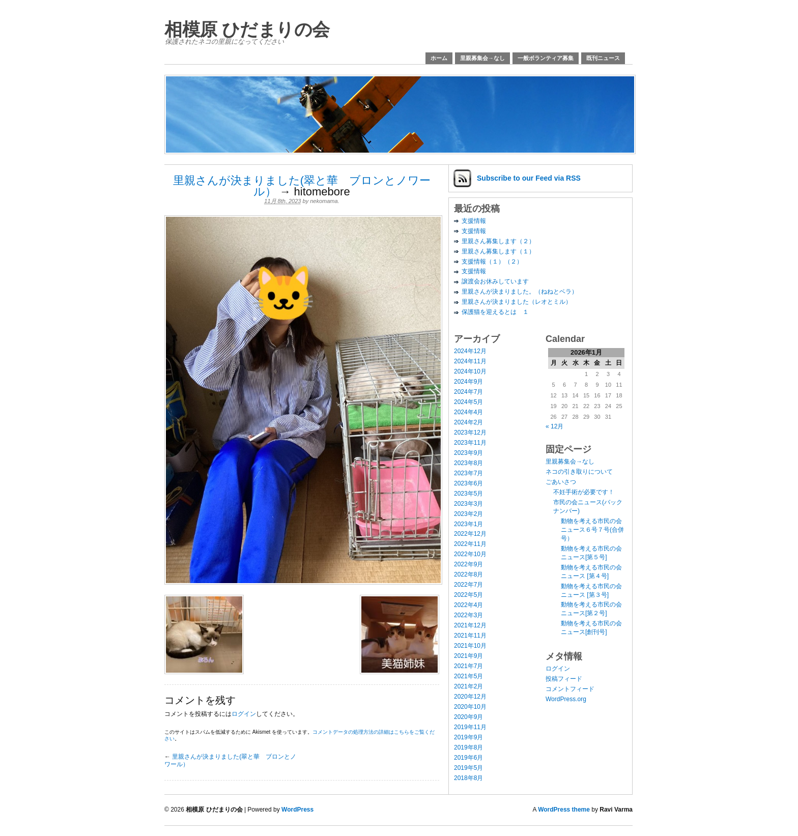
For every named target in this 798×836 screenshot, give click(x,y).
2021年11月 (470, 635)
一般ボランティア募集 (546, 58)
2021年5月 (468, 676)
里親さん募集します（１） (498, 251)
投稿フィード (564, 678)
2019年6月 (468, 757)
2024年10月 (470, 371)
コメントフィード (570, 689)
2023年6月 (468, 483)
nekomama (323, 201)
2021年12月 (470, 625)
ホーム (439, 58)
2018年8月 (468, 778)
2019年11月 (470, 727)
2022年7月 (468, 584)
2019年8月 (468, 747)
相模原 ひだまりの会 (247, 29)
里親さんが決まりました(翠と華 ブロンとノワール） (302, 186)
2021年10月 (470, 645)
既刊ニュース (603, 58)
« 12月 (554, 426)
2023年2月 (468, 513)
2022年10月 (470, 554)
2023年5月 (468, 493)
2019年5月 (468, 767)
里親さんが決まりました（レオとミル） (517, 301)
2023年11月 (470, 442)
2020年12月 (470, 696)
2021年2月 (468, 686)
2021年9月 (468, 655)
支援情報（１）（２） (492, 261)
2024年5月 (468, 402)
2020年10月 (470, 706)
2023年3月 (468, 503)
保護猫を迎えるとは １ (495, 311)
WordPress (297, 809)
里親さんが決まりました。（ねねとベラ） (520, 291)
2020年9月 (468, 716)
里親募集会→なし (482, 58)
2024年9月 (468, 381)
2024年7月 (468, 391)
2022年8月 (468, 574)
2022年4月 (468, 605)
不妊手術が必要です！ (583, 492)
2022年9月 (468, 564)
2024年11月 (470, 361)
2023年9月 (468, 452)
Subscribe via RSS (529, 178)
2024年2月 (468, 422)
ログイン (244, 713)
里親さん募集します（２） (498, 241)
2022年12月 (470, 533)
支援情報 (474, 220)
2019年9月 (468, 737)
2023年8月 (468, 463)
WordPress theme (564, 809)
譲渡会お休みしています (495, 281)
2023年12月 (470, 432)
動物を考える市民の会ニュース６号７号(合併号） (592, 529)
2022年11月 (470, 543)
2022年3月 (468, 615)
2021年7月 (468, 666)
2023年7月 (468, 473)
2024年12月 (470, 351)
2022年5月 (468, 594)
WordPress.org (566, 699)
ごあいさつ (561, 481)
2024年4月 (468, 412)
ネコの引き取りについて (579, 471)
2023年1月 (468, 524)
